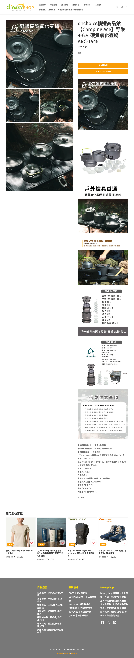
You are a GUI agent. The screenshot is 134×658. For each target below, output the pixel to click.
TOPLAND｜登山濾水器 (80, 611)
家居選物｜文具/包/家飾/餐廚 (50, 594)
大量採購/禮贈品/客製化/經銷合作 (70, 10)
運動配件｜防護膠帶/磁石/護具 (50, 612)
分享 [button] (81, 497)
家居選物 (53, 5)
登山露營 (64, 5)
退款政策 (74, 653)
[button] (117, 7)
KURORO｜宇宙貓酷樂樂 (80, 607)
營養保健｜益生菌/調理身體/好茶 (49, 625)
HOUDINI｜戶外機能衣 (80, 604)
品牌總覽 (51, 10)
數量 (79, 53)
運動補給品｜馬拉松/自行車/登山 (49, 618)
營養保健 (87, 5)
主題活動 (42, 5)
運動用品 (76, 5)
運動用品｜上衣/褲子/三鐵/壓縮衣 (50, 606)
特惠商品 (42, 10)
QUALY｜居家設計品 (78, 615)
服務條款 (60, 653)
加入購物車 (103, 65)
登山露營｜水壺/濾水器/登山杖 (50, 600)
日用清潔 (98, 5)
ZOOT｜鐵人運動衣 (78, 593)
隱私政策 (67, 653)
